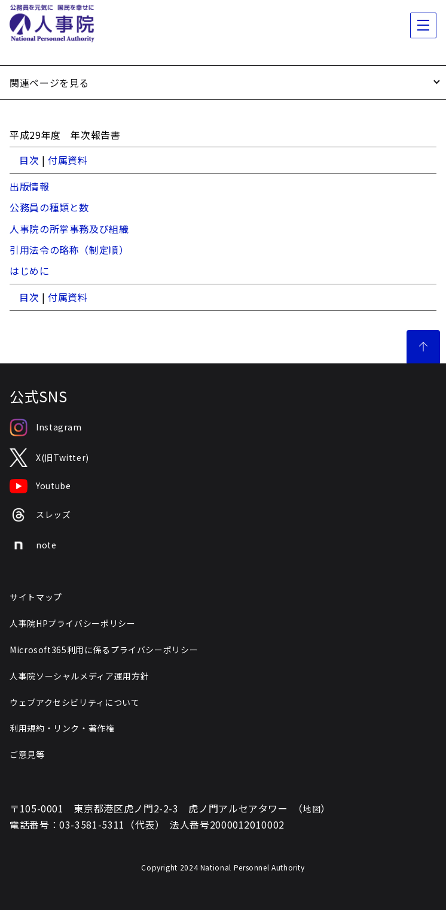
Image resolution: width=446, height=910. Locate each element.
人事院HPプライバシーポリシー (73, 623)
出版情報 (30, 186)
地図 (311, 809)
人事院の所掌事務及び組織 (69, 229)
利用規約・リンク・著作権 (62, 728)
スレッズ (40, 515)
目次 (29, 160)
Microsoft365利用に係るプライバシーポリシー (104, 650)
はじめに (30, 270)
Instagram (46, 427)
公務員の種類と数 (49, 207)
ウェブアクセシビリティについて (75, 702)
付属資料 (68, 160)
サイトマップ (36, 597)
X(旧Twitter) (49, 457)
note (33, 545)
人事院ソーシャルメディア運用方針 (79, 676)
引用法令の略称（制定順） (69, 249)
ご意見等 (27, 754)
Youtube (40, 486)
